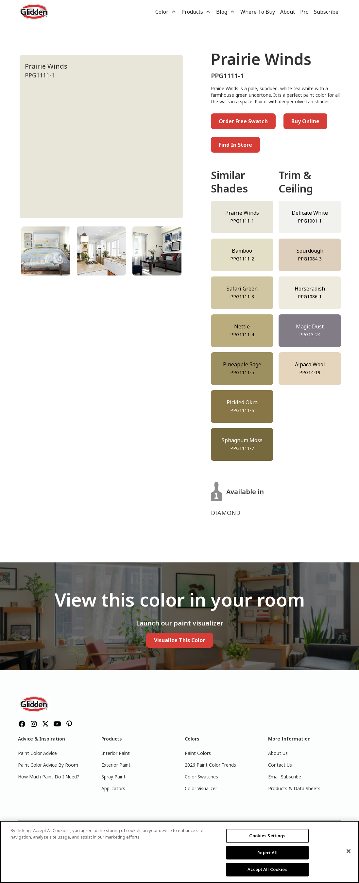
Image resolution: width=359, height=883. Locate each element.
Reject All (267, 853)
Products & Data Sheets (294, 788)
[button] (166, 12)
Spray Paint (113, 777)
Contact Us (280, 765)
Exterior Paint (115, 765)
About (287, 11)
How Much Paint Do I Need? (48, 777)
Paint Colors (198, 753)
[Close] (348, 851)
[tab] (46, 251)
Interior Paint (115, 753)
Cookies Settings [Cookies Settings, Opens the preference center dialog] (267, 836)
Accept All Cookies (267, 869)
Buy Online (305, 121)
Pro (304, 11)
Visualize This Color (179, 640)
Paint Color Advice (37, 753)
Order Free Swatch (243, 121)
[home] (34, 12)
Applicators (113, 788)
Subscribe (326, 11)
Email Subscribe (284, 777)
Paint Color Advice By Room (48, 765)
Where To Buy (257, 11)
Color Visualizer (201, 788)
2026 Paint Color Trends (210, 765)
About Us (278, 753)
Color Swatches (201, 777)
